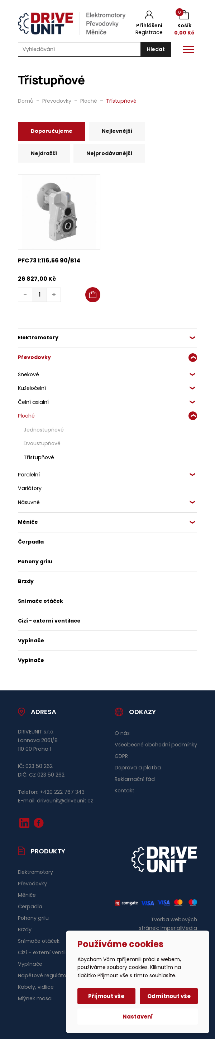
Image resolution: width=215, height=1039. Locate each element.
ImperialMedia (179, 928)
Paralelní (29, 474)
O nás (122, 733)
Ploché (26, 415)
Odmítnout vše (169, 996)
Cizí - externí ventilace (49, 620)
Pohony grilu (35, 561)
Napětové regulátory (44, 975)
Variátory (30, 488)
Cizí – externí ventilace (47, 952)
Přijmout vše (107, 996)
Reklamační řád (135, 779)
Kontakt (124, 790)
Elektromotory (38, 337)
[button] (92, 294)
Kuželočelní (32, 388)
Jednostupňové (44, 429)
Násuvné (29, 502)
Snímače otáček (40, 601)
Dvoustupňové (42, 443)
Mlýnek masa (35, 998)
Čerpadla (31, 541)
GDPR (121, 756)
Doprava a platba (138, 767)
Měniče (28, 522)
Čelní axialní (33, 402)
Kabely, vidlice (36, 987)
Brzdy (26, 581)
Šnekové (28, 374)
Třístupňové (39, 457)
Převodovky (34, 357)
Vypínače (31, 640)
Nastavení (138, 1016)
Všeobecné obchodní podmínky (156, 744)
